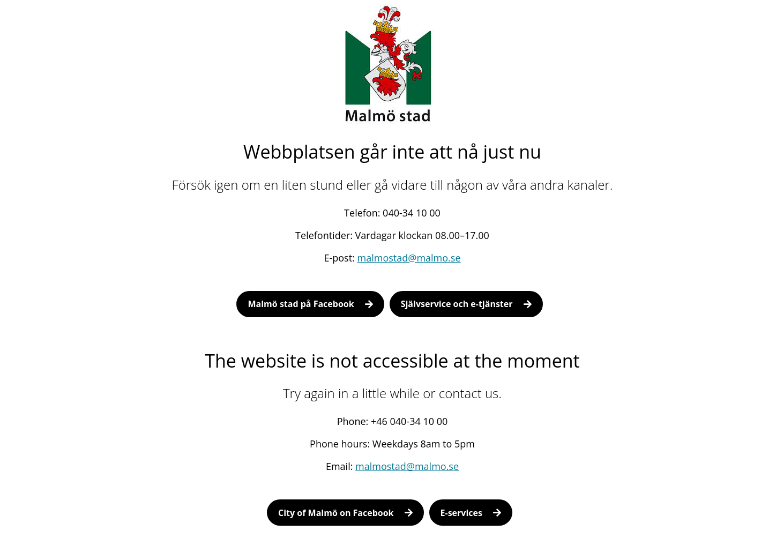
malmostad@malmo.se (409, 257)
